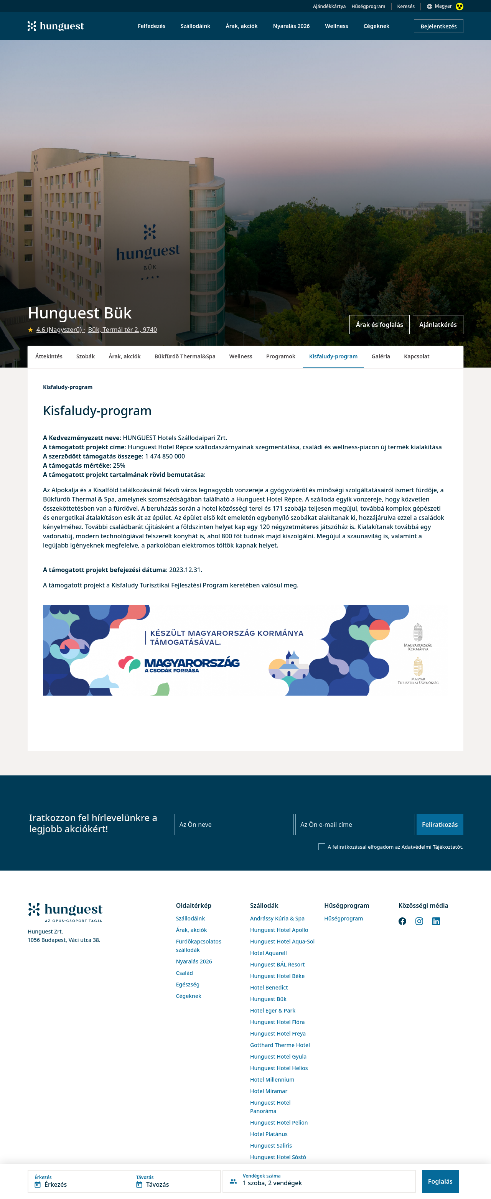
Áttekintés (49, 356)
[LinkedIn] (436, 920)
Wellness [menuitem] (336, 26)
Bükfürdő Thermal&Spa (185, 356)
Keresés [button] (406, 6)
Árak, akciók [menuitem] (241, 26)
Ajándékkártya (329, 6)
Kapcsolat (416, 356)
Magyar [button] (443, 6)
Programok (280, 356)
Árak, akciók (124, 356)
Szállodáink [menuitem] (195, 26)
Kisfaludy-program (333, 356)
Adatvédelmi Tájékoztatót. (432, 846)
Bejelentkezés (438, 26)
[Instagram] (419, 920)
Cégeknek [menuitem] (377, 26)
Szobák (85, 356)
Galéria (381, 356)
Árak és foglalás (379, 324)
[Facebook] (402, 920)
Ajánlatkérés (438, 324)
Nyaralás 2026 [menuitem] (291, 26)
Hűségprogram (369, 6)
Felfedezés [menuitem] (151, 26)
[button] (124, 1181)
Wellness (240, 356)
